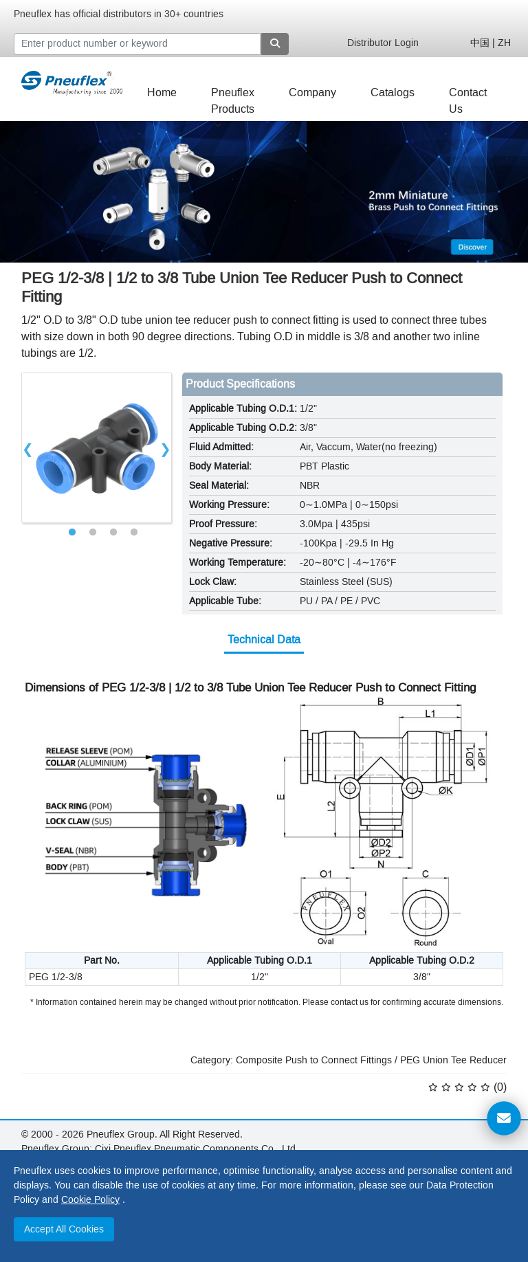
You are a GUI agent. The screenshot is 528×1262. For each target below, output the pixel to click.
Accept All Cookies (64, 1229)
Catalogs (393, 92)
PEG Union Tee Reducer (453, 1060)
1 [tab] (72, 533)
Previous (27, 447)
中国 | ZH (490, 42)
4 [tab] (134, 533)
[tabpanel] (96, 448)
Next (166, 447)
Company (312, 92)
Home (162, 92)
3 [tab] (113, 533)
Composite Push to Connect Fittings (314, 1060)
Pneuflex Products (232, 96)
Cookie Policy (90, 1199)
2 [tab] (93, 533)
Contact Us (468, 96)
